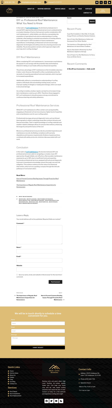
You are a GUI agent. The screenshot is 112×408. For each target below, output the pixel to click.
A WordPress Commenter (76, 69)
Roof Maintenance (25, 196)
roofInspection (25, 200)
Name (18, 247)
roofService (43, 202)
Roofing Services (44, 9)
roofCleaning (32, 199)
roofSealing (33, 202)
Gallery (72, 9)
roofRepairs (23, 202)
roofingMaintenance (45, 199)
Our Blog (88, 9)
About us (30, 9)
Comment (20, 223)
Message (14, 335)
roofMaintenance (37, 200)
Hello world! (91, 69)
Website (19, 265)
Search (69, 18)
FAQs (80, 9)
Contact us (87, 13)
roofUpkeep (53, 202)
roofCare (22, 199)
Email (18, 256)
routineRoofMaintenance (28, 203)
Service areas (60, 9)
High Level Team (38, 17)
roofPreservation (52, 200)
